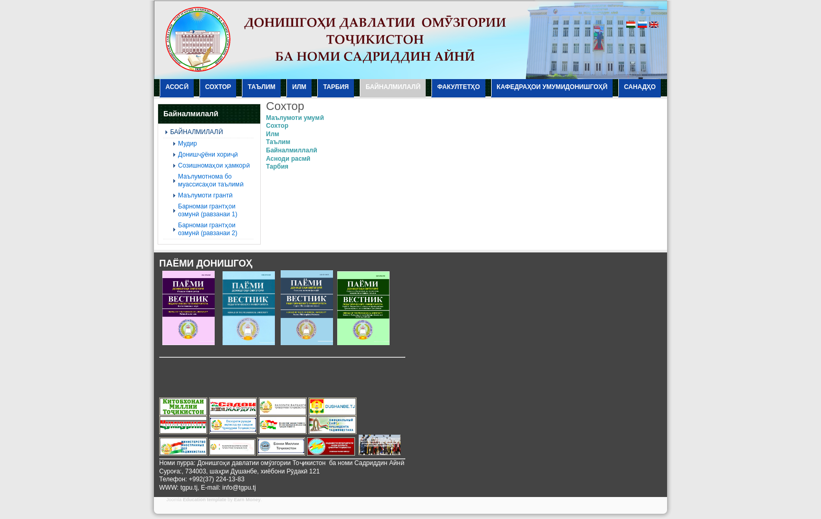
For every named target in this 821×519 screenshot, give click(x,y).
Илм (272, 134)
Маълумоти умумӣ (295, 118)
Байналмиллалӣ (291, 150)
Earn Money (247, 499)
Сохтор (277, 125)
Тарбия (277, 166)
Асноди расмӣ (288, 158)
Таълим (278, 142)
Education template (204, 499)
